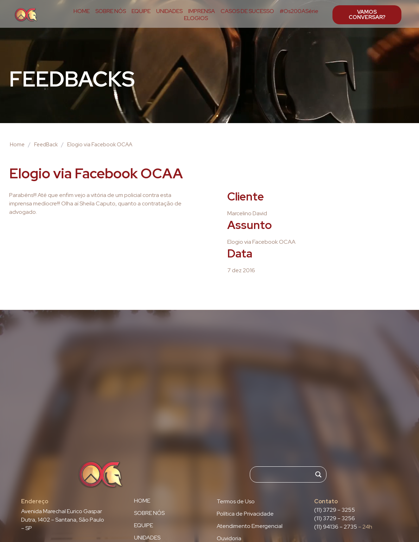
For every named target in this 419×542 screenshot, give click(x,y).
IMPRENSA (201, 11)
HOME (82, 11)
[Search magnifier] (318, 474)
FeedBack (46, 144)
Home (17, 144)
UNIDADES (169, 11)
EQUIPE (141, 11)
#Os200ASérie (299, 11)
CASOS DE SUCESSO (247, 11)
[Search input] (285, 474)
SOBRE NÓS (110, 11)
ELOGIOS (196, 18)
